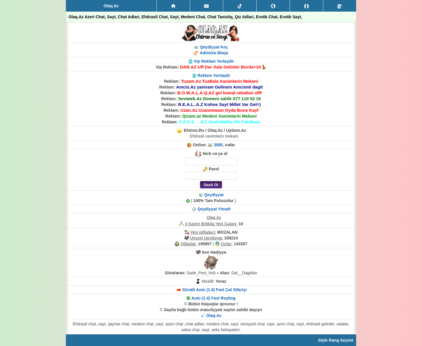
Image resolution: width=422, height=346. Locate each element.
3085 (218, 145)
